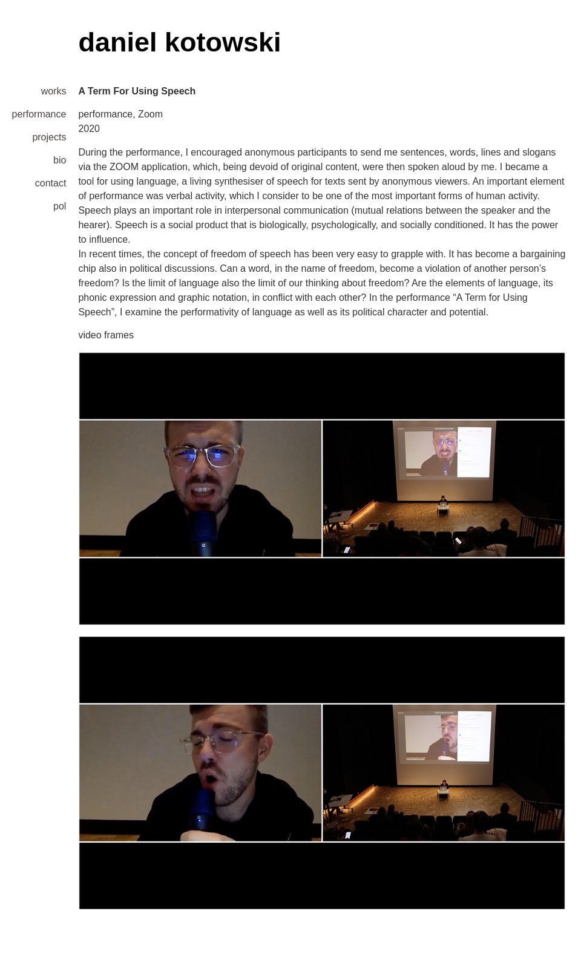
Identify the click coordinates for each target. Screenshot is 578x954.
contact (51, 183)
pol (59, 206)
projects (49, 137)
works (54, 91)
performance (39, 114)
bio (59, 160)
